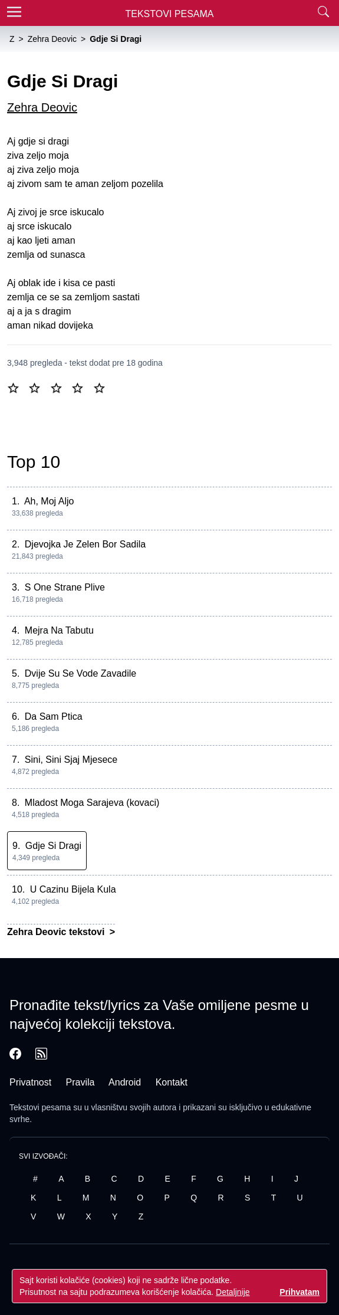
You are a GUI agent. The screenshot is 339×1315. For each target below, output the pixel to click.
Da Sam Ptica (54, 716)
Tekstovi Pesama (170, 14)
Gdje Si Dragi (53, 846)
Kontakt (171, 1082)
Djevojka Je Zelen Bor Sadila (85, 544)
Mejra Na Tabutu (59, 630)
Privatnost (30, 1082)
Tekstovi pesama (40, 1107)
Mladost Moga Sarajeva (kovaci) (92, 803)
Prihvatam (299, 1292)
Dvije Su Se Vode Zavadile (80, 673)
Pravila (80, 1082)
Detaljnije (233, 1292)
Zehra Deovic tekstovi (57, 932)
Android (124, 1082)
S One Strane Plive (65, 587)
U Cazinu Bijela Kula (73, 889)
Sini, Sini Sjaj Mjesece (71, 760)
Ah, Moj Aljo (49, 501)
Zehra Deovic (42, 107)
